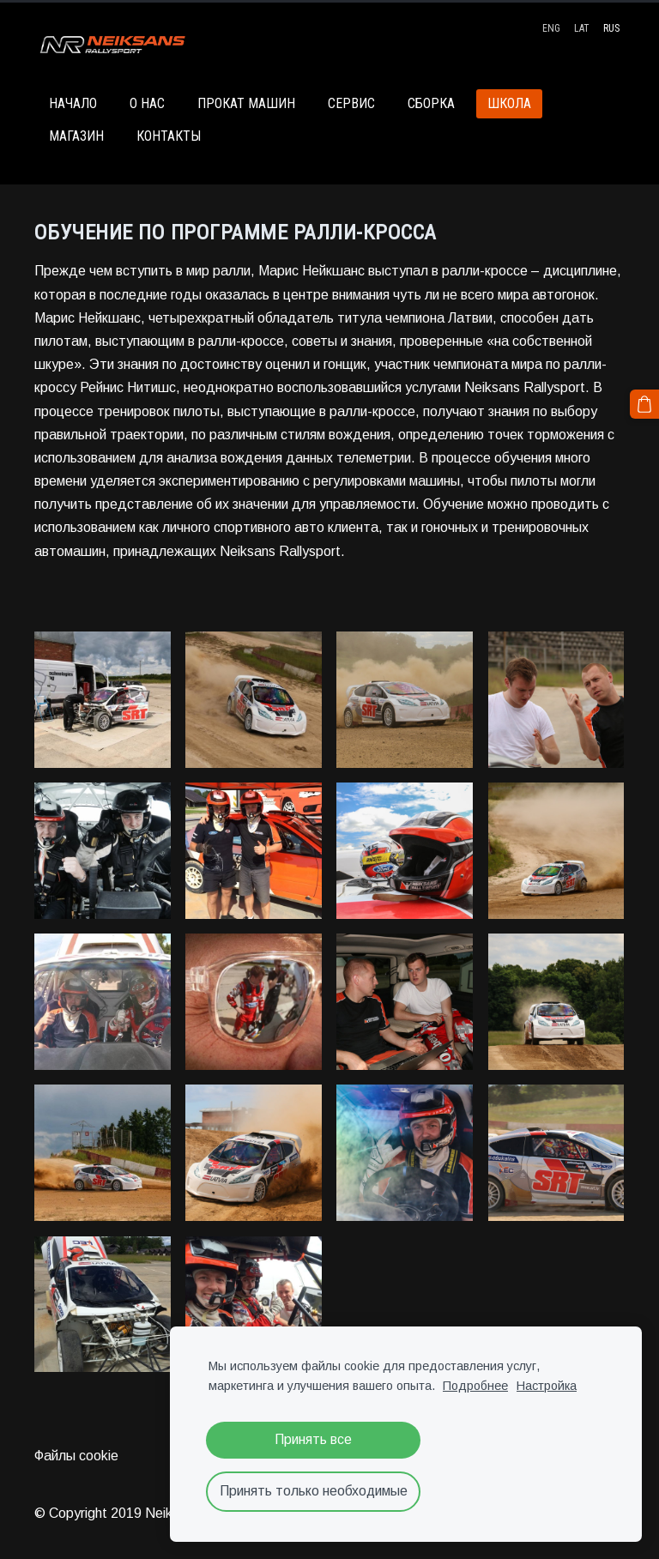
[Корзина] (644, 404)
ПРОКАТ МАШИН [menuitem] (246, 103)
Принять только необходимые (314, 1490)
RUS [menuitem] (611, 28)
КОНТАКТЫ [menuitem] (168, 136)
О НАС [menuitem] (147, 103)
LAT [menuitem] (581, 28)
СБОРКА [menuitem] (431, 103)
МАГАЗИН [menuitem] (76, 136)
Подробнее (475, 1386)
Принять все (313, 1439)
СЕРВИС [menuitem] (351, 103)
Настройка (547, 1386)
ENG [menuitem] (551, 28)
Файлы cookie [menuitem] (76, 1455)
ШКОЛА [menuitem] (509, 103)
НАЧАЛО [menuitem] (73, 103)
